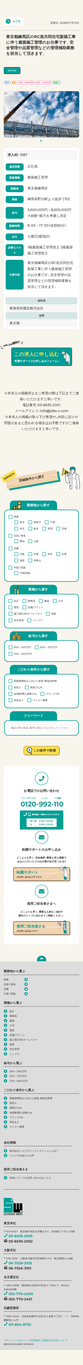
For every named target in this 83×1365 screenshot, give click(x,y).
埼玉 (22, 528)
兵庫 (64, 553)
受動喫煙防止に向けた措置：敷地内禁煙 (35, 680)
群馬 (50, 528)
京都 (36, 553)
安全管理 (19, 620)
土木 (60, 600)
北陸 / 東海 (20, 535)
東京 (22, 522)
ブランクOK (53, 693)
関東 (16, 516)
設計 (16, 600)
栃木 (36, 528)
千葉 (52, 522)
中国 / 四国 (20, 567)
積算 (53, 613)
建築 (46, 600)
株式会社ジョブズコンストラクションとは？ (33, 1150)
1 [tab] (42, 141)
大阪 (22, 553)
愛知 (22, 541)
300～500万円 (22, 647)
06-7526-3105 (18, 1263)
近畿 (16, 548)
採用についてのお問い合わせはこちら (30, 1177)
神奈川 (37, 522)
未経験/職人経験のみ (25, 693)
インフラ (38, 620)
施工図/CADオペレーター (28, 613)
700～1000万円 (23, 653)
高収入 (17, 687)
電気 (16, 607)
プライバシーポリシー (16, 1340)
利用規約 (36, 1340)
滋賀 (22, 560)
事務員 (31, 600)
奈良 (50, 553)
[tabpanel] (41, 114)
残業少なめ (36, 687)
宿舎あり (19, 700)
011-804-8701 (17, 1325)
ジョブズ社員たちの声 (21, 1155)
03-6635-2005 (18, 1236)
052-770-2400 (18, 1294)
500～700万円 (48, 647)
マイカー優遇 (40, 700)
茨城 (64, 528)
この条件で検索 (44, 750)
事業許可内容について (55, 1340)
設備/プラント (35, 607)
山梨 (36, 541)
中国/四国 (25, 572)
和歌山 (37, 560)
